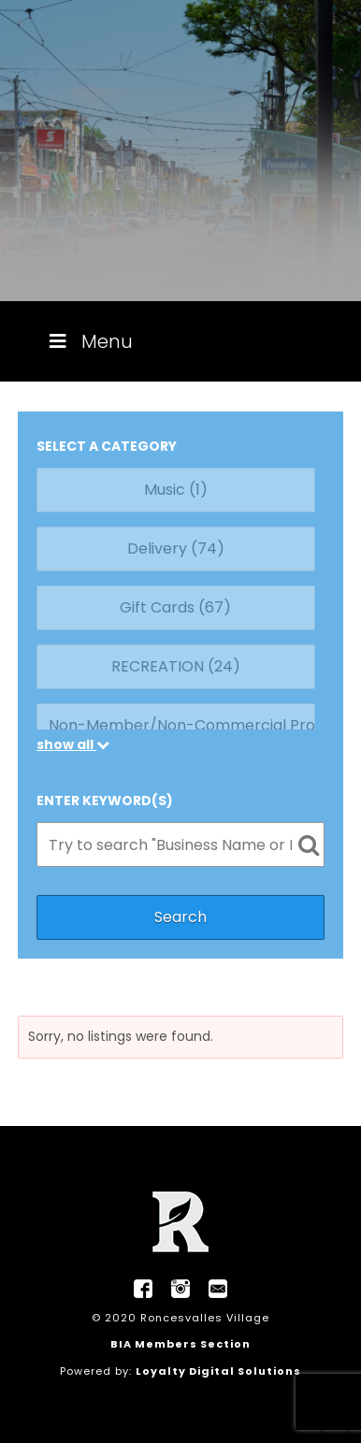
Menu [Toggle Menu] (89, 341)
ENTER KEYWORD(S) (104, 800)
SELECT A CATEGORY (106, 446)
